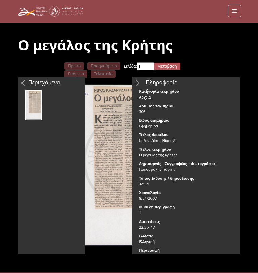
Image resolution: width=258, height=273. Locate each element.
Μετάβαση (167, 66)
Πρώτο (74, 66)
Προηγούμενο (104, 66)
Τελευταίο (103, 74)
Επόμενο (76, 74)
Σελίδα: (130, 66)
